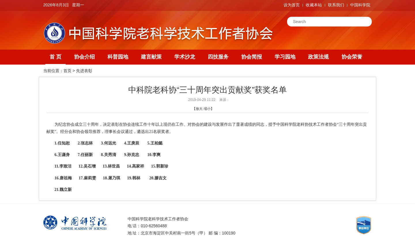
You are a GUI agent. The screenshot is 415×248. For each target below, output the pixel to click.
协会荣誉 (352, 57)
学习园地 (285, 57)
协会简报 (251, 57)
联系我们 (336, 5)
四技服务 (218, 57)
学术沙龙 (184, 57)
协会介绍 (84, 57)
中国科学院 (360, 5)
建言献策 (151, 57)
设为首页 (292, 5)
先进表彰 (84, 70)
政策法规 (318, 57)
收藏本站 (314, 5)
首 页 (55, 57)
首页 (67, 70)
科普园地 (117, 57)
